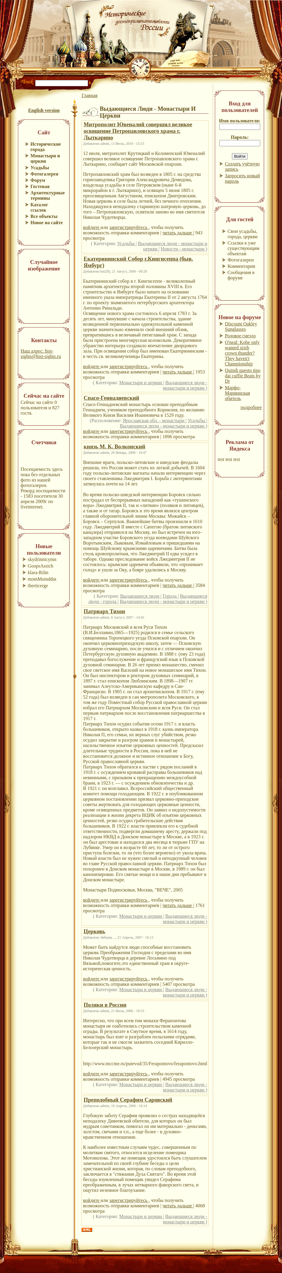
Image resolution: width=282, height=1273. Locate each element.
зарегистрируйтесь (129, 227)
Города (170, 596)
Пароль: (240, 137)
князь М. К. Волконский (114, 446)
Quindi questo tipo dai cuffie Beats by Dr (243, 376)
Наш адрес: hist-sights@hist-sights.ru (41, 353)
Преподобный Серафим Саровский (128, 1100)
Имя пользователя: (240, 120)
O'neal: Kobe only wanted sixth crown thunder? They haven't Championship (242, 353)
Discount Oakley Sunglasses (241, 326)
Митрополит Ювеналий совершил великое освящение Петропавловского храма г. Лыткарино (138, 131)
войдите (92, 227)
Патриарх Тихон (104, 611)
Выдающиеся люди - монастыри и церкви (185, 385)
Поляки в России (105, 1005)
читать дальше (178, 232)
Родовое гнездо (240, 335)
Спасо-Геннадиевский (111, 398)
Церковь (94, 931)
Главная (89, 95)
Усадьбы (126, 243)
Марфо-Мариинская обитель (237, 393)
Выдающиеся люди (140, 596)
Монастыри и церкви (141, 382)
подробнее (251, 407)
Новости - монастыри (183, 248)
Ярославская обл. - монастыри (154, 420)
